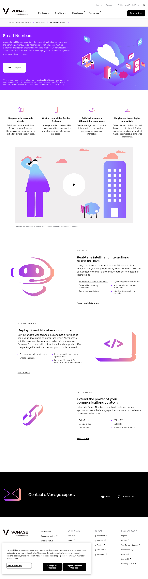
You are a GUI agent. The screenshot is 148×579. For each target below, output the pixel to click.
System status (47, 541)
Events (70, 540)
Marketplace (46, 532)
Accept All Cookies (52, 567)
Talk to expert (14, 67)
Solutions (59, 13)
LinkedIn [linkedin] (100, 540)
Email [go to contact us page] (109, 496)
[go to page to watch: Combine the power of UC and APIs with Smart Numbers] (74, 184)
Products (42, 13)
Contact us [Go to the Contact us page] (136, 13)
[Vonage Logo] (15, 11)
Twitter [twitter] (100, 545)
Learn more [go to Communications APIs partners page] (83, 438)
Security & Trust (127, 564)
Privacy (124, 540)
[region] (46, 558)
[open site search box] (144, 5)
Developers (77, 13)
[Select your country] (127, 5)
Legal (123, 536)
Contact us (128, 496)
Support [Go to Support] (109, 5)
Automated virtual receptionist (93, 282)
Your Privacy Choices (129, 545)
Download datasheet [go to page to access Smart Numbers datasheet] (88, 303)
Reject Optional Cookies (74, 567)
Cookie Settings (127, 550)
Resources (94, 13)
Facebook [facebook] (101, 536)
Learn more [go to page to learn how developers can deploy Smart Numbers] (24, 372)
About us (71, 536)
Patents (124, 554)
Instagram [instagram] (101, 554)
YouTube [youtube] (100, 550)
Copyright (125, 559)
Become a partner (48, 536)
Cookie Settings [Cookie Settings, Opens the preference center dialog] (14, 566)
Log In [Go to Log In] (99, 5)
